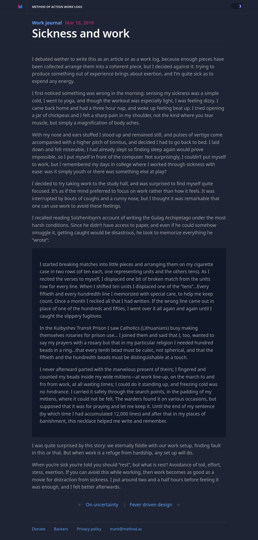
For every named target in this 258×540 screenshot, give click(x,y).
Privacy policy (89, 529)
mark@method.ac (126, 529)
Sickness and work (81, 33)
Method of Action (20, 6)
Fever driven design (151, 504)
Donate (38, 529)
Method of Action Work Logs (57, 7)
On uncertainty (102, 504)
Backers (61, 529)
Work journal (63, 22)
